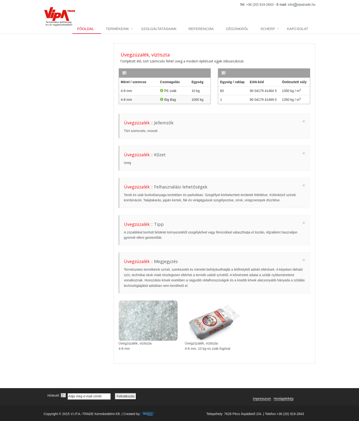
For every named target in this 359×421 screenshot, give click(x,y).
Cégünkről (237, 29)
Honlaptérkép (283, 399)
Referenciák (201, 29)
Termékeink (117, 29)
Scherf (267, 29)
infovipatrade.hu (301, 4)
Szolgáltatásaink (158, 29)
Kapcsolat (297, 29)
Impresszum (262, 399)
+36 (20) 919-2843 (260, 4)
